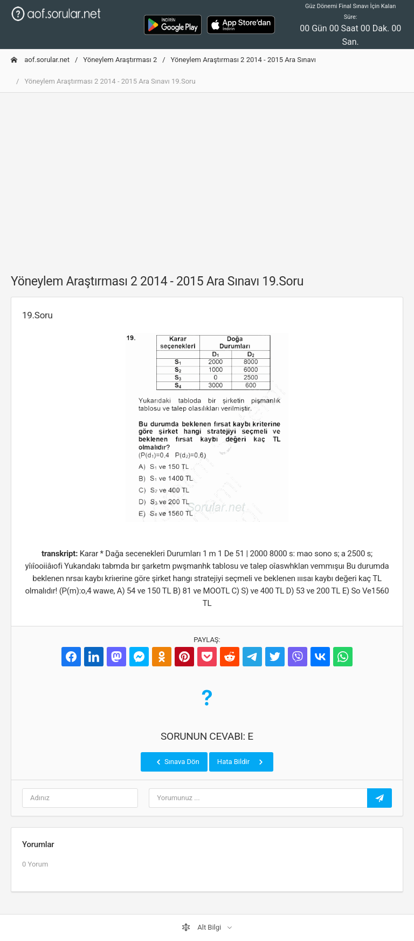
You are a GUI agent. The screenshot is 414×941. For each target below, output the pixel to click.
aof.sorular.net (40, 60)
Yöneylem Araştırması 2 (120, 60)
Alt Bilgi (202, 927)
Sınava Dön (176, 762)
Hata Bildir (241, 762)
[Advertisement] (207, 177)
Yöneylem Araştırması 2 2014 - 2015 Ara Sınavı (243, 60)
